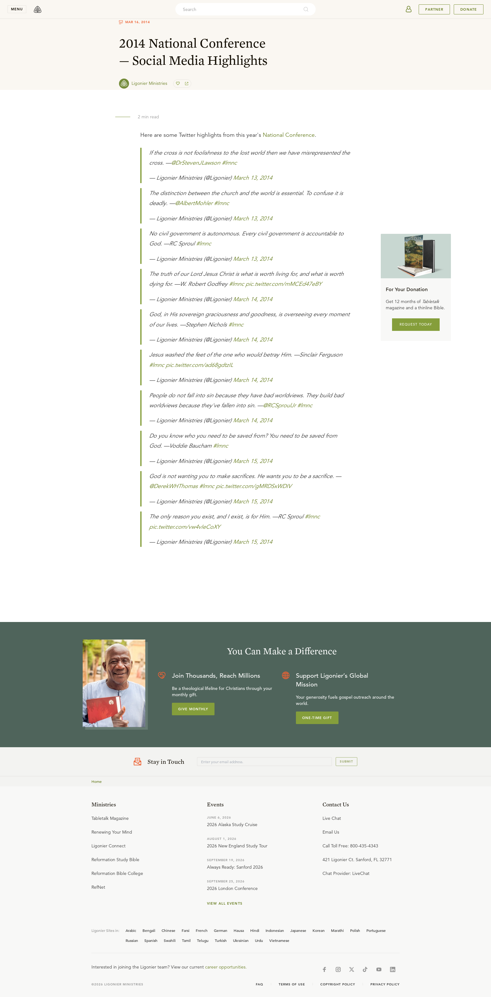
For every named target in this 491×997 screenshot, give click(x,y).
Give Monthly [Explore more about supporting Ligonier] (193, 709)
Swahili (170, 940)
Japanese (298, 930)
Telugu (203, 940)
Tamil (186, 940)
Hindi (254, 930)
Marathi (337, 930)
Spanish (151, 940)
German (220, 930)
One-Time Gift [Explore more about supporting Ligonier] (317, 718)
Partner (434, 9)
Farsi (185, 930)
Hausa (239, 930)
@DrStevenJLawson (195, 162)
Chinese (168, 930)
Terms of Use (292, 984)
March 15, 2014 (252, 461)
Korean (319, 930)
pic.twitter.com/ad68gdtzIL (199, 365)
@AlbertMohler (193, 203)
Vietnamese (279, 940)
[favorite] (178, 84)
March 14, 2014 (252, 299)
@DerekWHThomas (173, 486)
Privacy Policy (385, 984)
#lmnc (229, 162)
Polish (355, 930)
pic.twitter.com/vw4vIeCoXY (184, 526)
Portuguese (376, 930)
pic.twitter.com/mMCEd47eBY (283, 283)
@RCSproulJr (279, 405)
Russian (132, 940)
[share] (186, 84)
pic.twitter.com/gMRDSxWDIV (253, 486)
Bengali (148, 930)
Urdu (259, 940)
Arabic (131, 930)
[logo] (37, 9)
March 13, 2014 (252, 177)
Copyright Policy (337, 984)
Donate (468, 9)
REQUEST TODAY (416, 324)
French (202, 930)
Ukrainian (241, 940)
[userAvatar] (408, 9)
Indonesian (275, 930)
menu (17, 9)
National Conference (289, 134)
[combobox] (237, 9)
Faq (259, 984)
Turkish (221, 940)
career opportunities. (226, 967)
